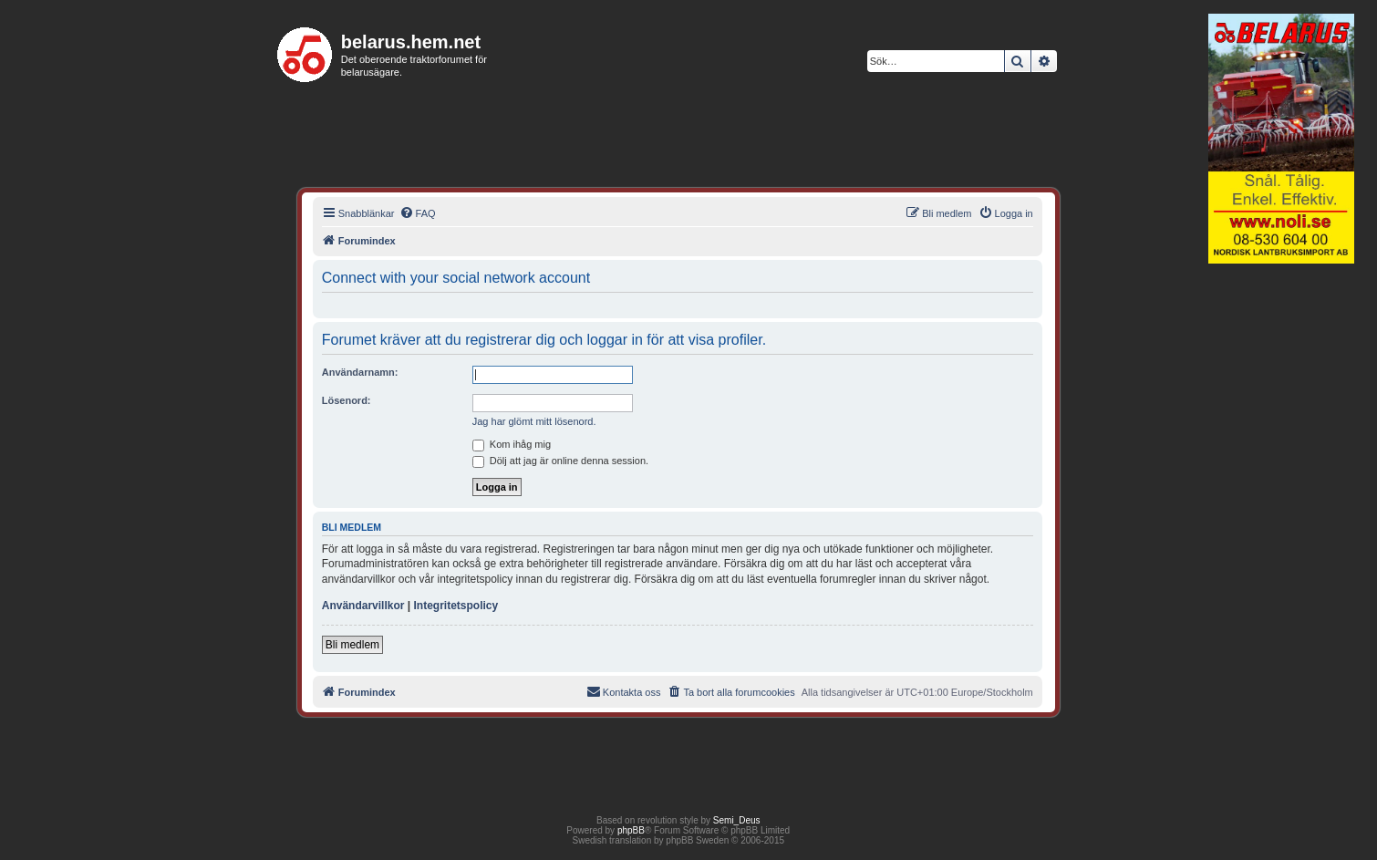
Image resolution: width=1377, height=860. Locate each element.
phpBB (631, 830)
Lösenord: (346, 400)
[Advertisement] (1281, 550)
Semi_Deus (737, 820)
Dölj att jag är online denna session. (560, 460)
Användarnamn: (360, 372)
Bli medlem (352, 644)
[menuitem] (417, 213)
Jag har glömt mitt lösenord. (534, 421)
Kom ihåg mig (511, 444)
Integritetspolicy (455, 605)
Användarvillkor (363, 605)
